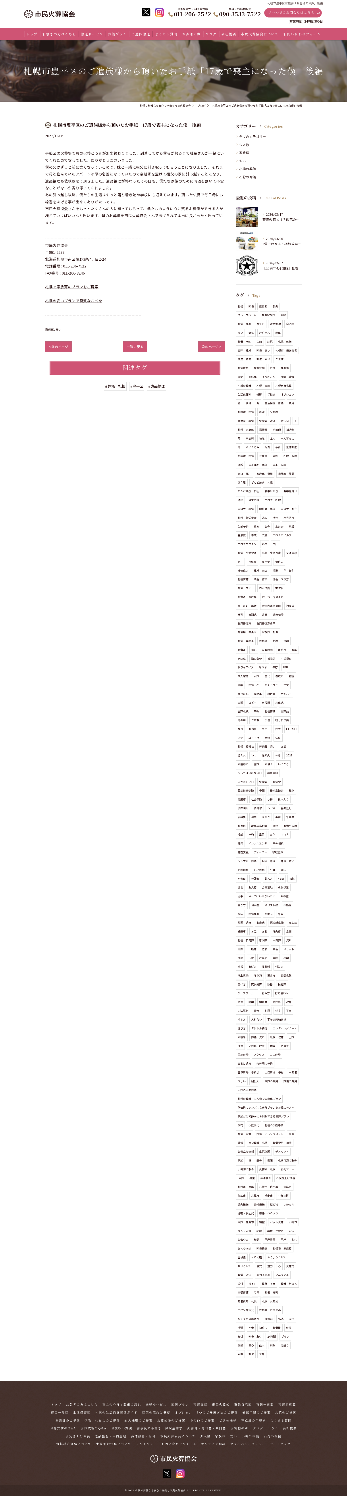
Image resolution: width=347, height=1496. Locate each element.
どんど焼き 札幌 (262, 482)
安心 (251, 1345)
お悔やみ (243, 1239)
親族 (275, 456)
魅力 (270, 1266)
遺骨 (259, 1160)
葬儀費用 (243, 368)
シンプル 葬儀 (247, 861)
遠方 (264, 517)
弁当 (280, 914)
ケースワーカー (247, 993)
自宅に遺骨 (244, 1063)
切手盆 (255, 905)
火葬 (261, 1354)
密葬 (256, 764)
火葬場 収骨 (257, 1046)
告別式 (253, 614)
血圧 (275, 544)
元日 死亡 (244, 473)
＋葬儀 (293, 1072)
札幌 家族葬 (246, 429)
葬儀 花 (254, 685)
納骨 (240, 1002)
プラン (285, 1336)
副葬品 (285, 711)
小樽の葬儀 (247, 168)
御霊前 (269, 1319)
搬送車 (242, 931)
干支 (288, 1010)
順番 (270, 984)
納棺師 (277, 429)
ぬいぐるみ (252, 447)
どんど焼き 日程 (248, 491)
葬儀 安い (263, 350)
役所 (259, 394)
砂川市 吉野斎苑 (273, 597)
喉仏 (283, 870)
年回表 (255, 878)
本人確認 (243, 676)
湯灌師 (263, 429)
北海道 (242, 650)
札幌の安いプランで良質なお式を (73, 300)
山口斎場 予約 (274, 1072)
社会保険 (256, 799)
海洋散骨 (265, 1178)
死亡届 (242, 482)
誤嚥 (264, 535)
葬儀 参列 (271, 1292)
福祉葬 (282, 984)
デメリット (282, 1151)
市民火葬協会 (246, 1310)
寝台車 (271, 694)
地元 (275, 517)
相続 (292, 878)
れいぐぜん (244, 1266)
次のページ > (211, 346)
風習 (261, 834)
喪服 (270, 1160)
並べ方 (242, 984)
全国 (288, 931)
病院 (283, 315)
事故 (253, 535)
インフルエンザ (258, 843)
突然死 (253, 377)
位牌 (264, 949)
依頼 (240, 1345)
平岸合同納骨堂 (276, 1019)
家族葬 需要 (286, 473)
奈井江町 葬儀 (247, 606)
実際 (240, 949)
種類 (240, 958)
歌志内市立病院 (271, 606)
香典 (264, 614)
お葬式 (279, 702)
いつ (253, 755)
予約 (251, 834)
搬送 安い (263, 359)
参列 (240, 614)
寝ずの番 (254, 500)
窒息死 (242, 535)
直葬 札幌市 (246, 1222)
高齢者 (279, 526)
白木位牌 (264, 588)
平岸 (283, 1239)
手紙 (278, 447)
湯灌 (275, 570)
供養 (272, 1046)
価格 (251, 333)
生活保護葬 (244, 394)
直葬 (278, 333)
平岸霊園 (270, 1239)
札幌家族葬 (268, 315)
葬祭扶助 (259, 368)
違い (253, 650)
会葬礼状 (243, 711)
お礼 (264, 931)
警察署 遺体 (267, 421)
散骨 (248, 403)
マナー (266, 729)
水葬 (256, 676)
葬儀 (251, 306)
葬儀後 (277, 1327)
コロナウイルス (282, 535)
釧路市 (287, 1186)
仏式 (280, 1319)
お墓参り (243, 764)
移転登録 (277, 852)
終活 (270, 341)
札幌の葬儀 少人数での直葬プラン (259, 1098)
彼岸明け (243, 808)
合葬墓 (277, 1002)
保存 (275, 667)
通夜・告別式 (246, 1213)
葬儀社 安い (267, 746)
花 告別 (288, 570)
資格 (240, 685)
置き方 (271, 975)
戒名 (275, 949)
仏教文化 (254, 1125)
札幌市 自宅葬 (268, 1186)
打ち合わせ (282, 993)
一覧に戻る (135, 346)
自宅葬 (290, 324)
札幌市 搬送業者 (286, 350)
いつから (283, 764)
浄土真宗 (243, 975)
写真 (267, 447)
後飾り (282, 650)
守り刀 (258, 975)
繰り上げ (254, 738)
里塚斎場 (243, 1054)
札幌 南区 (260, 570)
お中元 (269, 914)
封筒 (288, 1327)
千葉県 (290, 817)
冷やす (263, 667)
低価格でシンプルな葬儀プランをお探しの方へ (266, 1107)
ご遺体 (279, 359)
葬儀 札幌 (244, 324)
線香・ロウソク (268, 1213)
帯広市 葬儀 (246, 456)
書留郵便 (243, 1292)
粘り (291, 790)
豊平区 (260, 324)
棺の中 (242, 720)
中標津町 (283, 1195)
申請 (261, 790)
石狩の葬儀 (247, 177)
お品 (253, 931)
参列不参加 (263, 1275)
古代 (267, 676)
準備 (240, 1142)
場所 (240, 465)
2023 (289, 755)
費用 (291, 403)
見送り (285, 1345)
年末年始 (272, 773)
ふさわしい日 (246, 782)
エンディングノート (285, 1028)
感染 (240, 843)
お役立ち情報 (246, 1151)
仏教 (251, 958)
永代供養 (283, 887)
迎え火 (242, 755)
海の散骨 (256, 658)
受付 (240, 1283)
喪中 (253, 817)
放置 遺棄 (244, 922)
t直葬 (241, 1178)
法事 (278, 738)
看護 (291, 676)
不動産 (287, 905)
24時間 (271, 1336)
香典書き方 (244, 623)
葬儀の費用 (290, 1081)
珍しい (242, 1081)
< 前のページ (58, 346)
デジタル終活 (259, 1028)
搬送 (251, 1354)
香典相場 (278, 614)
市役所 (266, 702)
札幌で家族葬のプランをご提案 (71, 286)
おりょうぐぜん (276, 1257)
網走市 (269, 1195)
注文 (286, 685)
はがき (266, 817)
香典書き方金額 (265, 623)
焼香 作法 (260, 579)
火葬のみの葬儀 (247, 1090)
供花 (240, 1125)
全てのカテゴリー (252, 136)
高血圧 (293, 922)
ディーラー (260, 852)
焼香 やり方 (281, 579)
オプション (287, 394)
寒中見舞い (290, 491)
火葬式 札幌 (267, 1169)
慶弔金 (266, 561)
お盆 (283, 746)
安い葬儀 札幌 (258, 1142)
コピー (253, 702)
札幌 (240, 306)
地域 (261, 438)
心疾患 (260, 922)
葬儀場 (263, 641)
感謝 (286, 958)
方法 (291, 1231)
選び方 (242, 1028)
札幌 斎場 (290, 456)
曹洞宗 (263, 940)
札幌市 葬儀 (246, 412)
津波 (275, 826)
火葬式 (290, 1266)
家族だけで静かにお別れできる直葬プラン (263, 1116)
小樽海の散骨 (246, 1169)
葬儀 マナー (246, 588)
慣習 (240, 1327)
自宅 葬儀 (269, 861)
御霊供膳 (286, 975)
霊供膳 (242, 1257)
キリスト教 (271, 905)
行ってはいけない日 (250, 773)
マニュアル (282, 1275)
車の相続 (278, 843)
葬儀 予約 (244, 341)
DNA (286, 667)
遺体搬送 (291, 447)
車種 (240, 702)
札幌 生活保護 (271, 553)
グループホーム (247, 315)
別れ (272, 1345)
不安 (251, 1327)
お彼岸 (242, 1037)
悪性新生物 (276, 922)
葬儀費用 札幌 (247, 1301)
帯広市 (242, 1195)
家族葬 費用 (264, 473)
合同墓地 (267, 887)
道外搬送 (259, 1204)
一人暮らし (287, 438)
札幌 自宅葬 (246, 940)
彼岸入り (283, 799)
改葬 (288, 1002)
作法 (240, 1046)
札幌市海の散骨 (287, 1160)
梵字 (278, 1010)
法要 (240, 738)
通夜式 (290, 606)
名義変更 (243, 852)
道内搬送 (243, 1204)
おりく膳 (256, 1257)
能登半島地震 (259, 826)
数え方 (269, 878)
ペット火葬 (276, 1222)
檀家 (256, 526)
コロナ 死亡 (289, 509)
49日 (281, 878)
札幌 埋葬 (276, 1037)
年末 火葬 (279, 465)
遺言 (240, 887)
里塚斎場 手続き (248, 1072)
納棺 (261, 1222)
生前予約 (243, 526)
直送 (261, 412)
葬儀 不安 (268, 1283)
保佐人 (279, 561)
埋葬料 (266, 966)
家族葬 (49, 329)
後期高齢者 (276, 790)
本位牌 (279, 588)
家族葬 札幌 (270, 632)
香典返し (286, 808)
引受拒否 (286, 658)
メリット (288, 949)
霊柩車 (258, 694)
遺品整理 (275, 324)
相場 (275, 641)
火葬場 (274, 412)
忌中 (240, 896)
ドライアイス (246, 667)
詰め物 (274, 1204)
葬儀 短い (287, 861)
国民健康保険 (246, 790)
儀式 (259, 1266)
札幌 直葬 (263, 385)
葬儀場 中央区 (247, 632)
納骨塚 (258, 808)
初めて (263, 1327)
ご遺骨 (285, 1046)
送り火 (266, 755)
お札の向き (244, 1248)
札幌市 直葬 (246, 1186)
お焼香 (263, 958)
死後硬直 (256, 984)
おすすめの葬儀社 (248, 1319)
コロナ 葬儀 (246, 509)
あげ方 (253, 966)
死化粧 (263, 456)
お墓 (294, 650)
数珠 (240, 729)
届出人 (255, 1081)
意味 (275, 958)
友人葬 (253, 887)
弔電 (256, 1292)
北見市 (255, 1195)
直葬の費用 (271, 1081)
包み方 (266, 993)
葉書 (278, 817)
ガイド (253, 1283)
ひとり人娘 (244, 1231)
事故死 (250, 438)
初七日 (242, 878)
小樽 (270, 799)
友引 (240, 1336)
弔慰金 (253, 561)
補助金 (290, 429)
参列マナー (287, 1169)
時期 (251, 1002)
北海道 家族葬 (247, 597)
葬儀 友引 (255, 1336)
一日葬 (277, 940)
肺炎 (275, 306)
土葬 (291, 1037)
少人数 (244, 144)
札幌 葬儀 (284, 341)
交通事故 (291, 553)
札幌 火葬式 (270, 1301)
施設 (291, 526)
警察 (256, 1010)
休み (278, 755)
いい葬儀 (259, 870)
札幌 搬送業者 (247, 517)
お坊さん (264, 333)
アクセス (259, 1054)
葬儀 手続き (275, 1231)
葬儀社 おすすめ (270, 1310)
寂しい (285, 421)
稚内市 (277, 931)
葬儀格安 (261, 1248)
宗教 (256, 711)
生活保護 (264, 1151)
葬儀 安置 (244, 1134)
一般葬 (253, 949)
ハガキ (271, 808)
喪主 (252, 1178)
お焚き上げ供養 (285, 1178)
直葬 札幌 (244, 350)
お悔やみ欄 (290, 826)
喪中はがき (271, 491)
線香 (240, 966)
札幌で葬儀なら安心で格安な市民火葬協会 (160, 1490)
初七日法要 (282, 720)
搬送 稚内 (244, 359)
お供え (269, 764)
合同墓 (242, 658)
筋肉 (264, 544)
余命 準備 (287, 377)
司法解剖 (243, 1010)
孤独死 (271, 658)
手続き (271, 394)
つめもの (288, 1204)
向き (291, 1319)
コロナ (285, 834)
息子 (240, 561)
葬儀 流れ (258, 1037)
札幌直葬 (243, 579)
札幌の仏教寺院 (274, 1125)
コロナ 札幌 (273, 500)
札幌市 (285, 368)
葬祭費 (277, 782)
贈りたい (243, 694)
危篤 (291, 1134)
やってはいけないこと (262, 896)
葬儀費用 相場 (282, 1142)
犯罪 (267, 1010)
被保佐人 (243, 570)
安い (58, 329)
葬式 (278, 729)
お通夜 (253, 729)
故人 (261, 1345)
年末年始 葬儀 (258, 465)
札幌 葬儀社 (246, 746)
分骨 (272, 870)
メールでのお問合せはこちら (291, 12)
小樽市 (293, 1222)
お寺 (267, 526)
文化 (272, 834)
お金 (272, 368)
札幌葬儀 (270, 711)
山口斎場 (275, 1054)
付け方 (279, 966)
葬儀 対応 (244, 1275)
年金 (240, 377)
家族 (240, 1160)
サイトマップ (280, 1444)
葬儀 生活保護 (247, 553)
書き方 (242, 905)
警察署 (263, 782)
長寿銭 (242, 826)
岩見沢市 (288, 517)
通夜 (240, 500)
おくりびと (271, 685)
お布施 (285, 896)
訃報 (259, 1231)
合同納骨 (243, 870)
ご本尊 (255, 720)
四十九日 (291, 729)
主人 (272, 438)
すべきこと (268, 377)
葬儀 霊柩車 (246, 641)
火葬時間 (267, 650)
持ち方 (242, 1019)
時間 (256, 1239)
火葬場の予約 (264, 1063)
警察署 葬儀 (246, 421)
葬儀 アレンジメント (269, 1134)
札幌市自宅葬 (283, 385)
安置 (240, 1354)
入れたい (256, 1019)
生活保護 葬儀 (273, 403)
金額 (286, 641)
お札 (294, 1239)
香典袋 (242, 817)
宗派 (267, 738)
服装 (240, 914)
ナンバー (286, 694)
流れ (288, 940)
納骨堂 (263, 1002)
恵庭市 (242, 799)
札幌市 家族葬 (282, 1248)
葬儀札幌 (254, 914)
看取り (279, 676)
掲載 (240, 834)
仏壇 (267, 720)
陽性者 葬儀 (267, 509)
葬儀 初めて (289, 1283)
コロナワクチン (247, 544)
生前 (259, 341)
